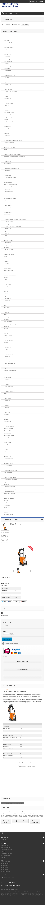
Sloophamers (7, 135)
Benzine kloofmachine (8, 386)
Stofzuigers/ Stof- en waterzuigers (11, 447)
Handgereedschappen (9, 179)
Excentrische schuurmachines (10, 217)
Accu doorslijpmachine (9, 59)
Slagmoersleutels (7, 228)
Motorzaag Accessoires (9, 428)
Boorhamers (6, 133)
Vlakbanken (6, 165)
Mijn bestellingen (5, 863)
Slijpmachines (7, 189)
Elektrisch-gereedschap (9, 121)
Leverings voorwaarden (6, 853)
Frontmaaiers (7, 507)
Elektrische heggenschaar (9, 363)
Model (2, 581)
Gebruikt (6, 277)
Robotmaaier (6, 312)
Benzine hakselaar (8, 351)
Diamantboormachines (9, 142)
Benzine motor (7, 412)
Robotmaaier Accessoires (9, 440)
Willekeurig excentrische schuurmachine (12, 224)
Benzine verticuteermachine (10, 477)
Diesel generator (7, 337)
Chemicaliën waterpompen (10, 486)
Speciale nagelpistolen (9, 203)
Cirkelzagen (6, 263)
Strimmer (6, 449)
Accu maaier (6, 63)
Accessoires (6, 40)
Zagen (5, 256)
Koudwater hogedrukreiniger (10, 370)
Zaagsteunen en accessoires (10, 275)
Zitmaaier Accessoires (8, 330)
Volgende (30, 571)
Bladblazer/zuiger (7, 84)
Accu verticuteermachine (9, 75)
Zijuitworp (6, 512)
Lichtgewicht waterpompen (10, 493)
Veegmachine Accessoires (9, 463)
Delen (9, 601)
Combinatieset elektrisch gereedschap (12, 154)
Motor (5, 305)
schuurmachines (7, 214)
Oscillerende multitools (9, 186)
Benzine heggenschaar (9, 361)
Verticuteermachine (8, 321)
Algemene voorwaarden (6, 849)
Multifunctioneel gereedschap (10, 184)
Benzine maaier (7, 398)
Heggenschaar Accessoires (10, 365)
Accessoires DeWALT (8, 124)
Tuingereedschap (7, 456)
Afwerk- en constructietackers (10, 196)
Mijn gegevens (4, 869)
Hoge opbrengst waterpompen (10, 488)
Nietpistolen (6, 200)
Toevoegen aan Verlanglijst (11, 643)
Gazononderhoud (7, 242)
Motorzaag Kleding (8, 430)
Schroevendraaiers (8, 207)
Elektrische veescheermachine (10, 470)
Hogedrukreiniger (16, 24)
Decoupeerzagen (7, 265)
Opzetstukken (7, 238)
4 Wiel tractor (7, 38)
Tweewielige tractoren (8, 458)
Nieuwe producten (5, 847)
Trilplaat (5, 314)
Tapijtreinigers (7, 451)
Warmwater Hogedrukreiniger (10, 323)
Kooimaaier (6, 405)
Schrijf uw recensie (6, 608)
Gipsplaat (6, 210)
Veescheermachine (8, 465)
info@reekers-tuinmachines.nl (13, 885)
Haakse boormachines (9, 145)
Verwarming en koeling (9, 254)
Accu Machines (7, 52)
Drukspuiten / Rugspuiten (9, 117)
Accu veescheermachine (9, 73)
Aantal (4, 631)
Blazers (5, 235)
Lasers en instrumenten (9, 182)
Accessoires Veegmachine (9, 47)
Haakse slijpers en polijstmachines (11, 168)
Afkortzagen (6, 261)
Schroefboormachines (8, 152)
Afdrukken (5, 615)
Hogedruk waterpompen (9, 491)
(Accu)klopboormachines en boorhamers (13, 140)
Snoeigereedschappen (9, 244)
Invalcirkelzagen (7, 268)
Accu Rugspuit (7, 68)
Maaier (5, 303)
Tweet (4, 601)
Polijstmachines (7, 175)
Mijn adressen (4, 867)
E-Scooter (6, 119)
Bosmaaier (6, 96)
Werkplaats (6, 247)
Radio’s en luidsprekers (9, 249)
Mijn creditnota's (5, 865)
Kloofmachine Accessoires (9, 391)
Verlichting (6, 251)
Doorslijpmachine (7, 110)
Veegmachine (7, 319)
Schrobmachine (7, 442)
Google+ (16, 601)
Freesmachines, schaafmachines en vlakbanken (14, 156)
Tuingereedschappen (8, 240)
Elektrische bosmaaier (9, 103)
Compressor (6, 107)
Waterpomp (6, 326)
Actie (5, 82)
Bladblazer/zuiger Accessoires (10, 91)
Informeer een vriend (8, 613)
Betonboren (6, 131)
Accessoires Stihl (7, 45)
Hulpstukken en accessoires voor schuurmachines (15, 219)
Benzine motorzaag (8, 423)
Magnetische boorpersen (9, 147)
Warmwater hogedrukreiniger (10, 372)
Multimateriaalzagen (8, 270)
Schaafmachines (7, 161)
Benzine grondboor (8, 344)
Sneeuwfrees (7, 444)
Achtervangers (7, 505)
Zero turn (6, 509)
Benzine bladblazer (8, 89)
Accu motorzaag (7, 66)
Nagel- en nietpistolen (8, 191)
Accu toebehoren (7, 70)
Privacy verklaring (5, 855)
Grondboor (6, 342)
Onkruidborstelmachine (9, 435)
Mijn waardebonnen (5, 871)
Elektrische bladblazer (8, 93)
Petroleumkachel (7, 377)
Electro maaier (7, 400)
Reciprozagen (7, 272)
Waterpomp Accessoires (9, 498)
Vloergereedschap (8, 205)
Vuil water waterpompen (9, 495)
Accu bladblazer (7, 54)
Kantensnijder (7, 379)
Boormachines (7, 138)
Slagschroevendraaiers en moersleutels (12, 226)
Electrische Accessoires (9, 49)
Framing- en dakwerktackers (10, 198)
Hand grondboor (7, 347)
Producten (8, 24)
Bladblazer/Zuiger (8, 284)
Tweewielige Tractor (8, 317)
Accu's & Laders (7, 126)
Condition (3, 583)
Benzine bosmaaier (8, 100)
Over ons (3, 851)
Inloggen (41, 1)
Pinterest (23, 601)
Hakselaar (6, 293)
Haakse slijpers (7, 170)
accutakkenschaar (8, 80)
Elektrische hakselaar (8, 354)
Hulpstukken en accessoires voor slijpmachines (14, 172)
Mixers (5, 149)
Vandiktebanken (7, 163)
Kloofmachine (7, 384)
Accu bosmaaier (7, 56)
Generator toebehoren (9, 340)
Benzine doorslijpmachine (9, 114)
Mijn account (5, 861)
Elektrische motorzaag (9, 426)
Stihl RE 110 (13, 523)
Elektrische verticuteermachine (10, 479)
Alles (5, 282)
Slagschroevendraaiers (9, 231)
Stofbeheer (6, 233)
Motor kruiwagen (7, 307)
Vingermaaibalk (7, 481)
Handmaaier (6, 402)
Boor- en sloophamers (9, 128)
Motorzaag (6, 310)
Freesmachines (7, 159)
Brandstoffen (6, 105)
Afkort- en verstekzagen (9, 258)
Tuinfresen (6, 454)
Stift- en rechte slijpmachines (10, 177)
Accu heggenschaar (8, 61)
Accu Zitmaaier (7, 77)
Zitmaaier (6, 328)
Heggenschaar (7, 296)
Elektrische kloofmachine (9, 389)
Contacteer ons (33, 1)
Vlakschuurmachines (8, 221)
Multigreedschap (7, 433)
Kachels (5, 375)
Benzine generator (8, 335)
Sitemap (3, 857)
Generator (6, 291)
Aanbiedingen (4, 845)
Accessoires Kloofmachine (9, 42)
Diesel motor (6, 414)
